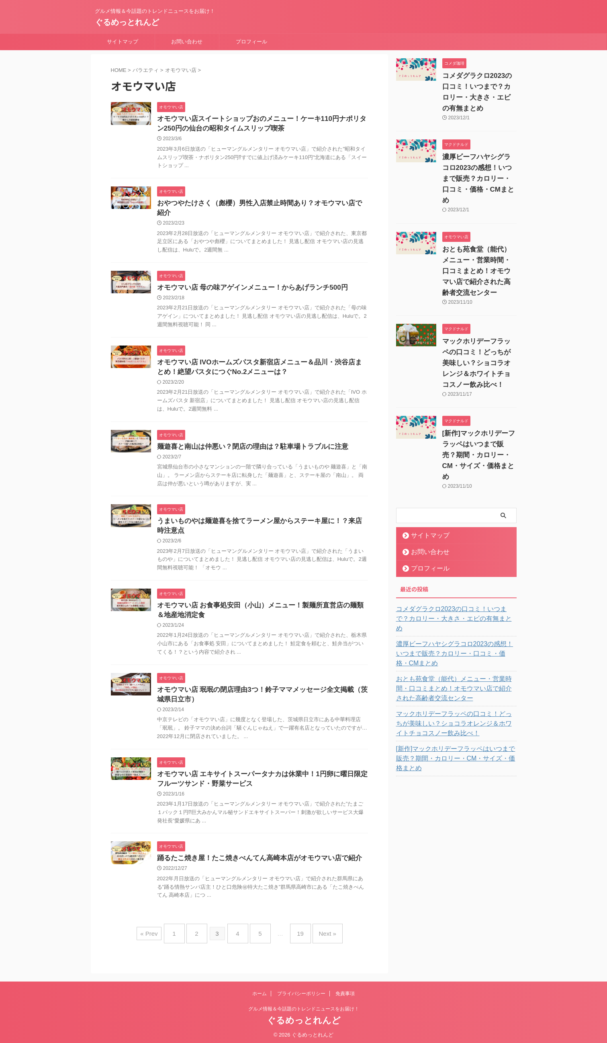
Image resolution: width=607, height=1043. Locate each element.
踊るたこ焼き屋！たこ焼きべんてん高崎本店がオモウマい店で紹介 (253, 860)
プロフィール (251, 42)
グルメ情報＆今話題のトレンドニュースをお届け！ (303, 1005)
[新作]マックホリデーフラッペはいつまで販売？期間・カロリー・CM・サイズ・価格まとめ (454, 717)
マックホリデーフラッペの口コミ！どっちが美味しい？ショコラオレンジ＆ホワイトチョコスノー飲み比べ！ (477, 352)
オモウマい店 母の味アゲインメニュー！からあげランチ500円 (247, 280)
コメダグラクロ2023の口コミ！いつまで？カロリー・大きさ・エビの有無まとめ (455, 592)
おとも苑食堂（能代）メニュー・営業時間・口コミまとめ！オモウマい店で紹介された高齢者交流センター (477, 260)
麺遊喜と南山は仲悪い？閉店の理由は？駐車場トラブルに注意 (247, 442)
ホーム (259, 990)
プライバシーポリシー (301, 990)
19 (294, 933)
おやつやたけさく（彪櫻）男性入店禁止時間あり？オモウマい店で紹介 (260, 205)
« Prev (161, 933)
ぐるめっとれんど (127, 22)
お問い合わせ (186, 42)
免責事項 (345, 990)
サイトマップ (122, 42)
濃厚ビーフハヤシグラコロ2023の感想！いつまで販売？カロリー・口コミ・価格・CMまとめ (455, 617)
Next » (317, 933)
